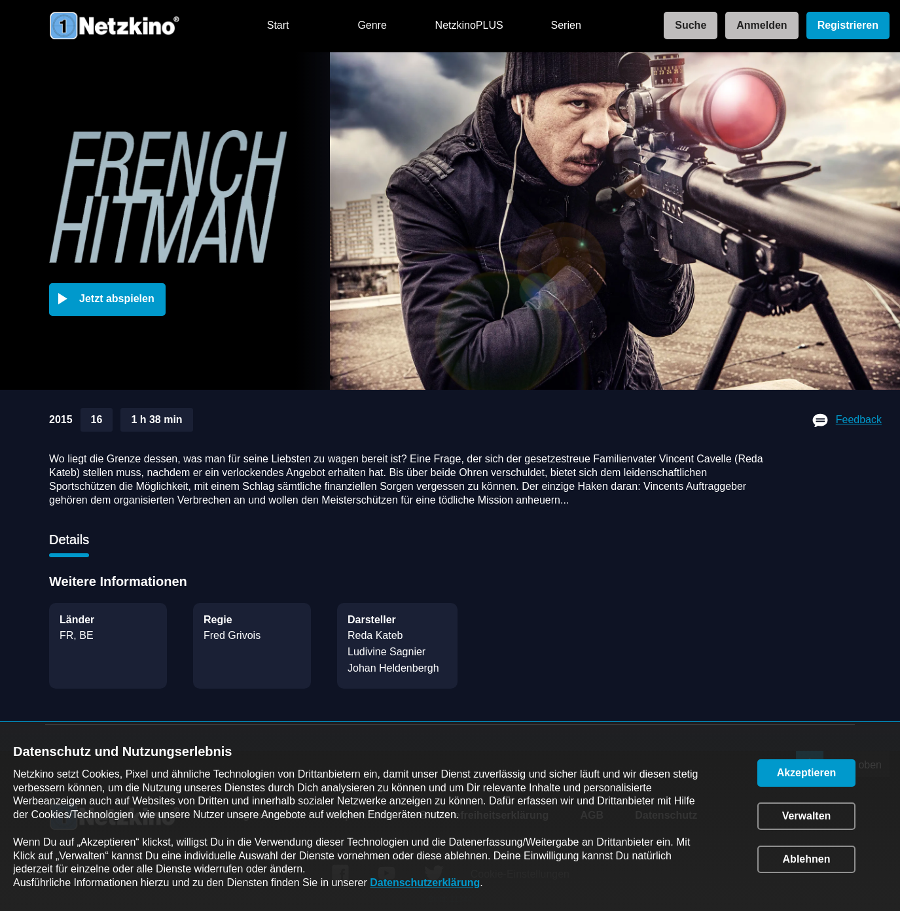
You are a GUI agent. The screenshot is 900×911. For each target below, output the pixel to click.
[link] (686, 26)
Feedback (859, 419)
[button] (110, 299)
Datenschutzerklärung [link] (425, 882)
